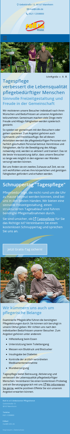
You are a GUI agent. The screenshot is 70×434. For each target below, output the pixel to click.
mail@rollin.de (9, 424)
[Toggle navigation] (5, 38)
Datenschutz (19, 430)
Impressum (7, 430)
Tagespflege (46, 219)
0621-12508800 (8, 415)
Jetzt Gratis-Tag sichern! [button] (25, 249)
